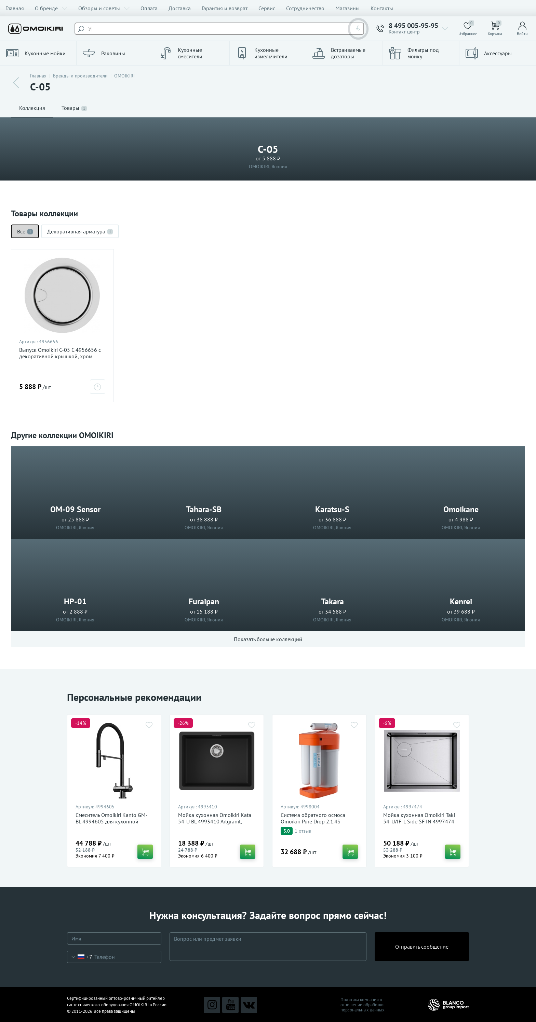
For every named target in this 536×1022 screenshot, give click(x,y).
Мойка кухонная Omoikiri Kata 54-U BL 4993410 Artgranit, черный (214, 821)
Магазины (347, 8)
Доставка (180, 8)
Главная (14, 8)
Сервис (266, 8)
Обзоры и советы (104, 8)
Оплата (149, 8)
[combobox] (79, 957)
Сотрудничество (305, 8)
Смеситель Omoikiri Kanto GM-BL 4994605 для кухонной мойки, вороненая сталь (112, 821)
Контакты (382, 8)
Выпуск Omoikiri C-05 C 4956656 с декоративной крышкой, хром (60, 353)
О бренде (51, 8)
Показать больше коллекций (268, 639)
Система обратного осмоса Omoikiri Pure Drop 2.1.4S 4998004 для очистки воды (314, 821)
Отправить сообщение (421, 946)
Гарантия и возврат (224, 8)
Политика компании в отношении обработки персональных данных (362, 1004)
